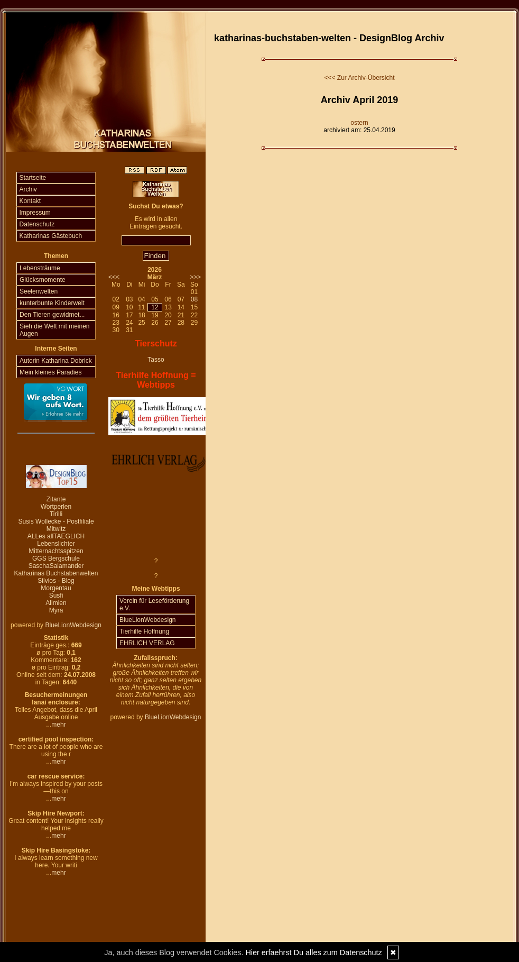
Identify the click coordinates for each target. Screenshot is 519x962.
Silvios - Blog (56, 580)
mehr (58, 724)
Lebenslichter (56, 543)
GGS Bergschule (56, 558)
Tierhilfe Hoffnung (144, 631)
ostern (359, 122)
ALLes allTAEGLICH (56, 536)
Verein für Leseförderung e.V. (154, 604)
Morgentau (56, 588)
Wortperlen (56, 506)
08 (194, 299)
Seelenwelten (39, 291)
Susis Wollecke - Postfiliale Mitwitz (56, 525)
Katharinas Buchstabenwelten (56, 573)
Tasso (155, 359)
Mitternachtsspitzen (56, 551)
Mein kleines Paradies (50, 372)
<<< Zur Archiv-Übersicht (359, 77)
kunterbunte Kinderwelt (52, 303)
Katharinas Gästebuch (51, 236)
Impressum (35, 212)
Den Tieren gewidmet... (52, 314)
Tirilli (56, 514)
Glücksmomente (43, 279)
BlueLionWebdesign (73, 625)
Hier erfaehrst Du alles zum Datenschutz (313, 952)
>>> (195, 277)
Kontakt (30, 201)
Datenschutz (37, 224)
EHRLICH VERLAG (147, 643)
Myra (56, 610)
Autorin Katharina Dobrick (56, 360)
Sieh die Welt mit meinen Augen (55, 330)
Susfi (56, 595)
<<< (113, 277)
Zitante (56, 499)
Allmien (55, 603)
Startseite (33, 177)
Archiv (28, 189)
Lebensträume (40, 268)
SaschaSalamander (56, 566)
